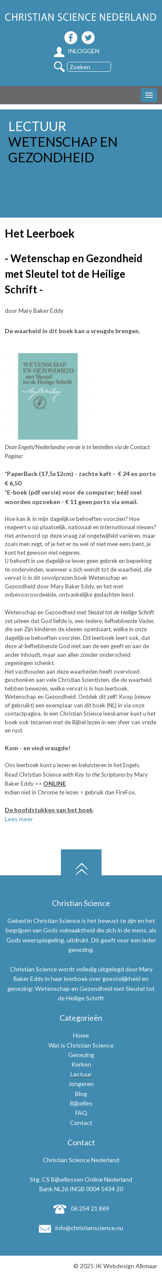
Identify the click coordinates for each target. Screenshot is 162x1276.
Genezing (81, 1054)
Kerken (81, 1064)
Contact (81, 1122)
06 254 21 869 (81, 1208)
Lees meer (19, 819)
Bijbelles (81, 1103)
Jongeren (81, 1083)
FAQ (81, 1112)
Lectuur (81, 1074)
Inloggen (76, 51)
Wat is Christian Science (81, 1045)
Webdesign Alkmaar (130, 1266)
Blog (81, 1093)
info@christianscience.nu (81, 1227)
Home (81, 1035)
